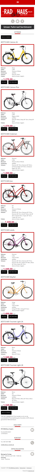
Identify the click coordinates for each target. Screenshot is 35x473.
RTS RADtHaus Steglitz (14, 467)
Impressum (29, 467)
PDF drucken (13, 82)
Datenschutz (22, 467)
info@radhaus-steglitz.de (7, 445)
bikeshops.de (31, 470)
